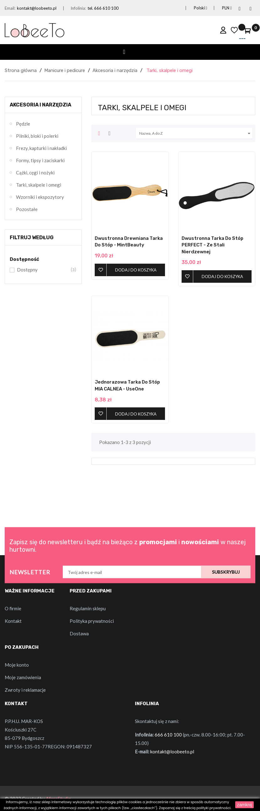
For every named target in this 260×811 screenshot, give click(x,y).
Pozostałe (27, 209)
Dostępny (42, 270)
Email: (10, 8)
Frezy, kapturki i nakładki (41, 148)
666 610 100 (168, 734)
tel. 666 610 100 (103, 8)
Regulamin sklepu (88, 608)
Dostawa (79, 633)
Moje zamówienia (23, 677)
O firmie (13, 608)
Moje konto (17, 665)
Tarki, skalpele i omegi (38, 185)
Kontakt (13, 621)
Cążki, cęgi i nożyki (35, 172)
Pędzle (23, 124)
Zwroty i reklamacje (25, 690)
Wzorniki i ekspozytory (40, 197)
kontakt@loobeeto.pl (36, 8)
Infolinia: (78, 8)
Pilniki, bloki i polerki (37, 136)
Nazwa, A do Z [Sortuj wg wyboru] (195, 133)
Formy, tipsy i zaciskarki (40, 160)
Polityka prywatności (92, 621)
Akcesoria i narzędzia (40, 105)
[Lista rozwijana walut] (219, 8)
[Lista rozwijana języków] (193, 8)
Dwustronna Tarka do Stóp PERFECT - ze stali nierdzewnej (212, 245)
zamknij (244, 804)
